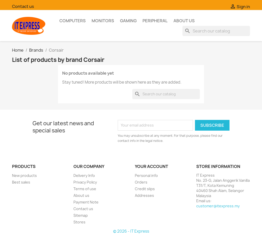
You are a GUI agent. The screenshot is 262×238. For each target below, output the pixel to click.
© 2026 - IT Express (131, 231)
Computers (72, 21)
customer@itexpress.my (218, 205)
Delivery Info (84, 175)
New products (24, 175)
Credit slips (145, 188)
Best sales (21, 182)
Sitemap (80, 215)
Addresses (144, 195)
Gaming (128, 21)
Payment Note (86, 202)
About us (184, 21)
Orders (141, 182)
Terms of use (84, 188)
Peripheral (155, 21)
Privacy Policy (85, 182)
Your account (151, 166)
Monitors (103, 21)
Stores (79, 222)
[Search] (216, 31)
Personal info (146, 175)
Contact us (23, 6)
